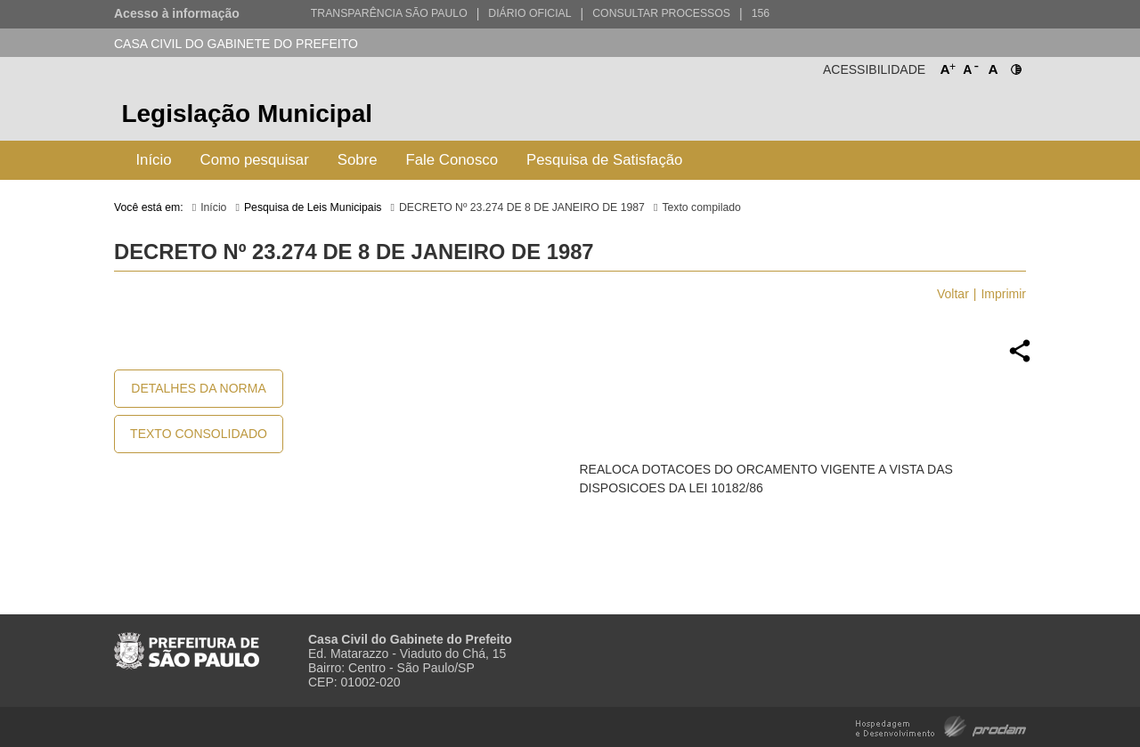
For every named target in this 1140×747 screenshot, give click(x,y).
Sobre (358, 159)
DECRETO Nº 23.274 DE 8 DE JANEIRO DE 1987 (522, 207)
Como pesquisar (254, 159)
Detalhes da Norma (198, 388)
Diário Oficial (529, 13)
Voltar (953, 294)
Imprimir (1003, 294)
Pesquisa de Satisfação (604, 159)
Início (153, 159)
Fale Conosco (452, 159)
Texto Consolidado (198, 433)
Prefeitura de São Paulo (959, 116)
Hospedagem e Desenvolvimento (941, 725)
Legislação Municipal (246, 113)
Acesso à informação (177, 13)
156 (761, 13)
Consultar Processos (661, 13)
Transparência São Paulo (389, 13)
